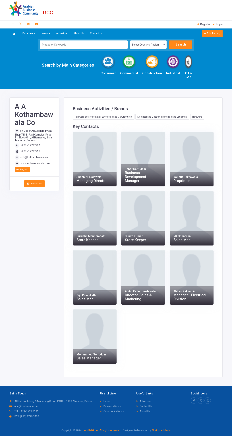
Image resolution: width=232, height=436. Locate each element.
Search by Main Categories (68, 65)
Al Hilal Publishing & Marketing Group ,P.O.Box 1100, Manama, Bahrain (51, 401)
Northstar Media (161, 430)
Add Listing (212, 33)
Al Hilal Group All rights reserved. (102, 430)
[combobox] (148, 44)
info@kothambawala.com (35, 157)
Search (180, 44)
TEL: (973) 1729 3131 (23, 411)
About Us (78, 33)
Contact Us (96, 33)
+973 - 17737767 (30, 151)
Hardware (197, 117)
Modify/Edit (22, 169)
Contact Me (34, 183)
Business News (110, 406)
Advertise (61, 33)
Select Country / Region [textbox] (145, 44)
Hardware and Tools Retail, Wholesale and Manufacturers (103, 117)
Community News (112, 411)
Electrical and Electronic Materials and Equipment (162, 117)
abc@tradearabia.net (24, 406)
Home (105, 401)
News (46, 33)
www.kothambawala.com (35, 163)
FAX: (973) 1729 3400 (24, 416)
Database (29, 33)
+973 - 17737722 (30, 145)
